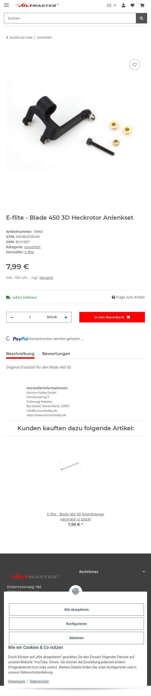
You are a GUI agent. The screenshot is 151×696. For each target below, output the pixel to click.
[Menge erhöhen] (65, 317)
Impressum (16, 681)
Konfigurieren (76, 624)
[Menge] (30, 317)
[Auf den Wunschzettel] (134, 64)
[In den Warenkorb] (10, 52)
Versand (46, 277)
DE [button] (109, 5)
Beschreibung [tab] (20, 353)
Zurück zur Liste (21, 37)
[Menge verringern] (11, 317)
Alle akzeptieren (76, 610)
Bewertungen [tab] (56, 353)
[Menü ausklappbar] (6, 3)
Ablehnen (76, 638)
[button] (123, 5)
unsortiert (32, 247)
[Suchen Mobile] (70, 18)
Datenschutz (39, 681)
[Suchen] (141, 18)
